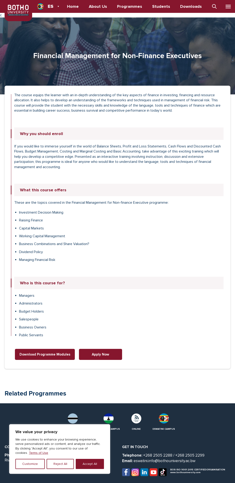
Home (73, 6)
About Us (98, 6)
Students (161, 6)
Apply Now (100, 354)
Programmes (129, 6)
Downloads (191, 6)
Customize (30, 464)
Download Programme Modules (45, 354)
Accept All (90, 464)
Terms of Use (38, 453)
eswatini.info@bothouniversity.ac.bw (164, 460)
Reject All (60, 464)
